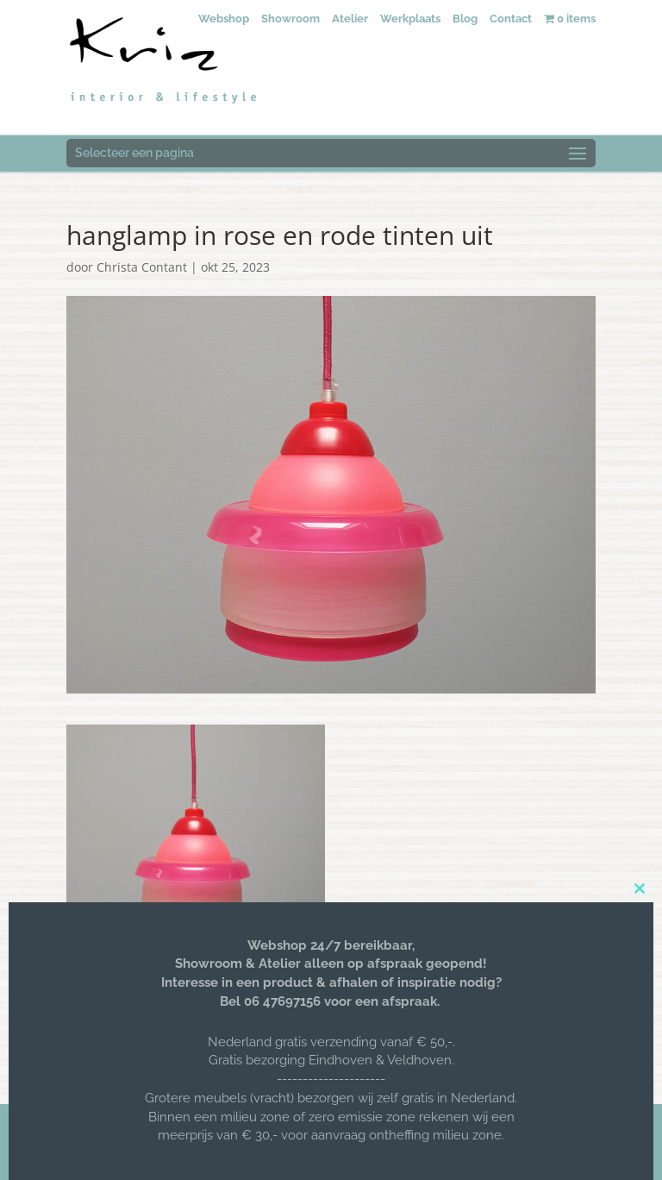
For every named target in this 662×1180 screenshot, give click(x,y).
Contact (511, 18)
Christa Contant (142, 267)
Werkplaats (410, 18)
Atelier (350, 18)
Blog (465, 18)
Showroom (290, 18)
